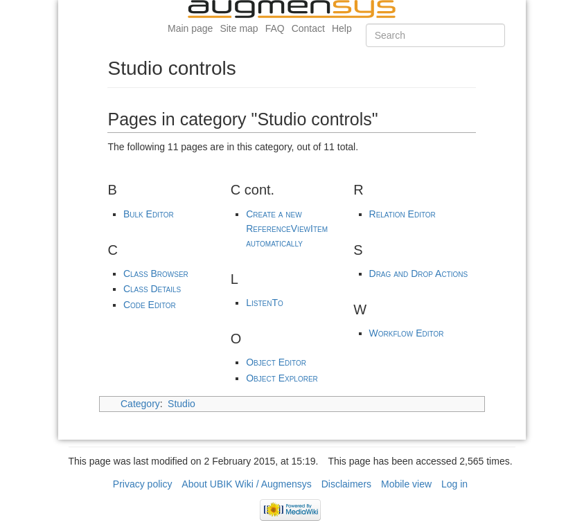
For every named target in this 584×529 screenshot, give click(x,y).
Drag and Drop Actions (418, 273)
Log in (454, 484)
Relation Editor (402, 213)
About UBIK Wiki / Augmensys (247, 484)
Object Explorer (282, 378)
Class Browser (155, 273)
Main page (190, 28)
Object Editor (276, 362)
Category (140, 403)
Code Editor (149, 304)
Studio (181, 403)
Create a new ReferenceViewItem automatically (287, 228)
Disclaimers (346, 484)
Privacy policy (142, 484)
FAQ (275, 28)
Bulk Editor (148, 213)
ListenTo (264, 302)
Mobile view (406, 484)
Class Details (152, 288)
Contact (308, 28)
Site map (239, 28)
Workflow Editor (406, 333)
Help (342, 28)
